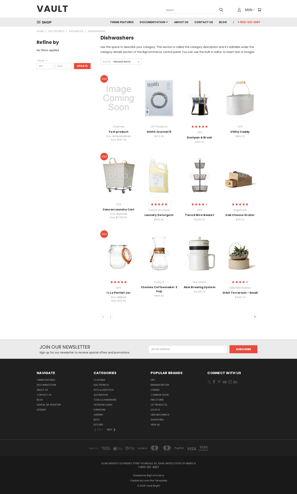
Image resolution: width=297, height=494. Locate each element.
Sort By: (106, 61)
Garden (98, 414)
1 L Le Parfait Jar (118, 293)
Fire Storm (157, 399)
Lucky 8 (155, 409)
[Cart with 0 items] (259, 10)
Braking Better (160, 384)
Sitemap (41, 409)
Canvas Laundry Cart (119, 209)
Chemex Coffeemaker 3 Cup (159, 289)
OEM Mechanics (160, 414)
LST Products (159, 404)
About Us (181, 22)
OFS (153, 380)
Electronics (101, 384)
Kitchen (98, 424)
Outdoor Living (103, 404)
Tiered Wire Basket (199, 215)
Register (55, 404)
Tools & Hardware (105, 399)
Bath (97, 419)
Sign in (41, 404)
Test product (118, 132)
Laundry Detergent (159, 215)
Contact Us (203, 22)
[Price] (43, 60)
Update (82, 66)
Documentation (154, 22)
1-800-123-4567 (249, 22)
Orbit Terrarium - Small (240, 293)
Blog (223, 22)
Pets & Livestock (104, 389)
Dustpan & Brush (199, 137)
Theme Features (122, 22)
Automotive (101, 394)
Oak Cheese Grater (240, 215)
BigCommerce (155, 475)
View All (155, 424)
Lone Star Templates (155, 480)
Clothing (99, 380)
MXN (250, 9)
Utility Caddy (240, 132)
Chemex (155, 389)
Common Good (160, 394)
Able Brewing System (199, 287)
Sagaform (157, 419)
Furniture (99, 409)
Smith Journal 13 (159, 132)
